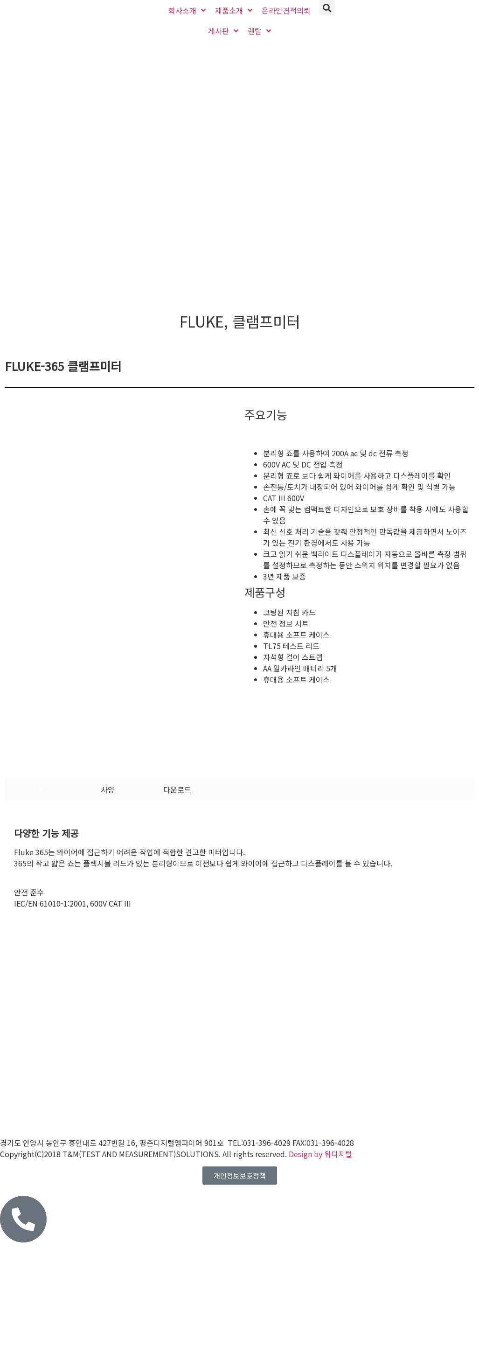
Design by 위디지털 (320, 1153)
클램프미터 (266, 321)
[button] (327, 7)
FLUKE (202, 321)
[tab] (45, 789)
